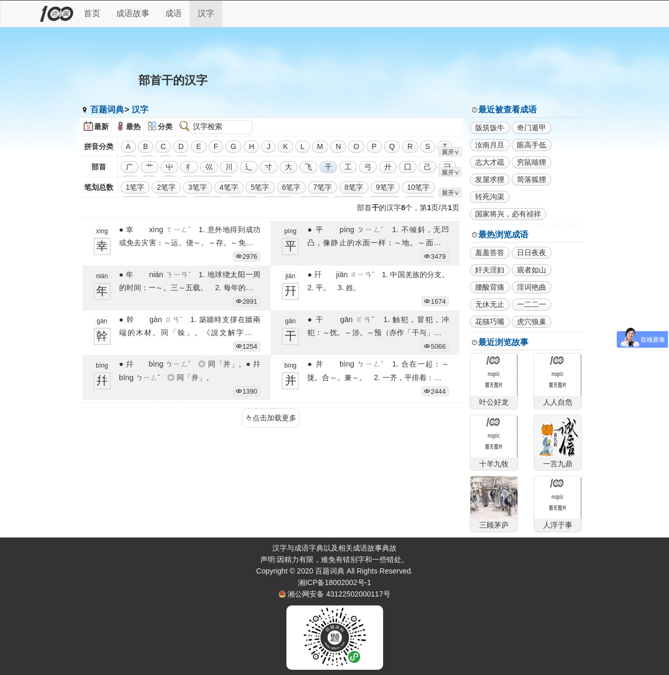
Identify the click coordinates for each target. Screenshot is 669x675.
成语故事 (132, 13)
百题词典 (107, 109)
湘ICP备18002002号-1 (334, 582)
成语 (173, 13)
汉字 (206, 13)
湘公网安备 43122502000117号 (338, 594)
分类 (165, 126)
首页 (92, 13)
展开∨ (450, 152)
